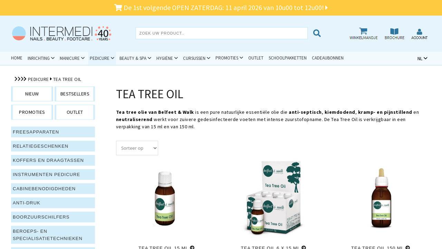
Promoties (226, 58)
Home (16, 58)
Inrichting (39, 58)
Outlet (255, 58)
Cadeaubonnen (328, 58)
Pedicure (99, 58)
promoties (32, 112)
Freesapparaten (36, 132)
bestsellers (75, 94)
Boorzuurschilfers (41, 217)
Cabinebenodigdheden (44, 188)
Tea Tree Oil (67, 79)
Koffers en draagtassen (48, 160)
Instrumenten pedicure (46, 174)
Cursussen (194, 58)
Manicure (70, 58)
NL (419, 58)
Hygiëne (164, 58)
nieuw (32, 94)
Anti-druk (26, 202)
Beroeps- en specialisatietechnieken (48, 235)
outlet (75, 112)
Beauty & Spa (132, 58)
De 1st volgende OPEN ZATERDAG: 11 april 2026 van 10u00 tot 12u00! (221, 7)
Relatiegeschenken (40, 146)
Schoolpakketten (288, 58)
